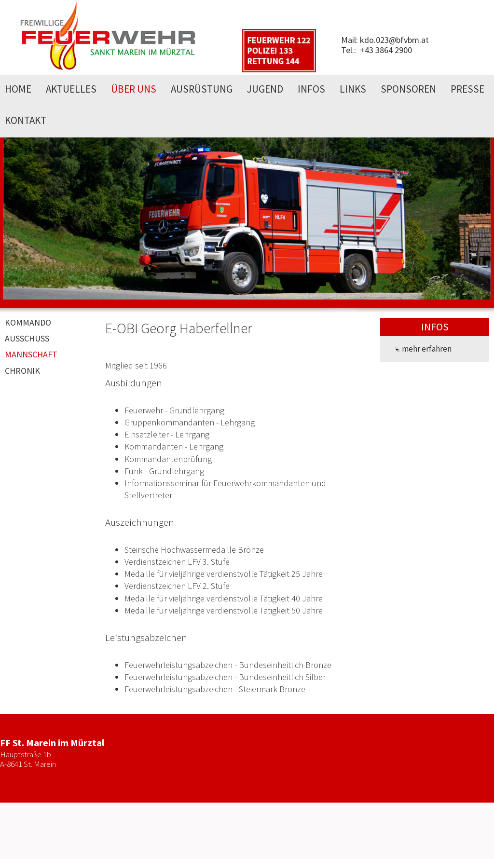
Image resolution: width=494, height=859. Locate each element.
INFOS (311, 88)
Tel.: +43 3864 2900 (376, 49)
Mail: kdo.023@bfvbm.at (385, 39)
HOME (18, 88)
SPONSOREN (408, 88)
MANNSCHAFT (31, 354)
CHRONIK (22, 370)
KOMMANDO (28, 322)
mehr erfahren (423, 348)
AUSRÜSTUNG (202, 88)
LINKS (353, 88)
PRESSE (467, 88)
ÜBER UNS (133, 88)
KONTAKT (25, 120)
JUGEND (265, 88)
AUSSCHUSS (27, 338)
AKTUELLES (71, 88)
